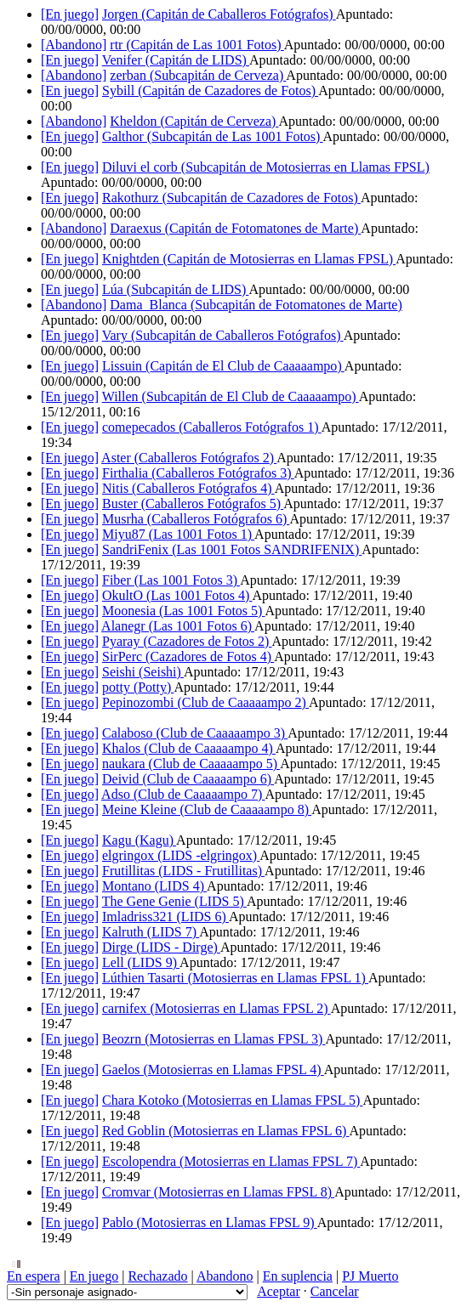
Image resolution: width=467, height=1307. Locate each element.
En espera (33, 1276)
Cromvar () (218, 1192)
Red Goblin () (226, 1130)
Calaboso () (195, 733)
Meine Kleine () (206, 809)
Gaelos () (213, 1069)
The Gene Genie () (174, 901)
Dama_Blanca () (256, 304)
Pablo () (209, 1222)
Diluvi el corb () (266, 167)
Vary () (223, 335)
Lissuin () (223, 366)
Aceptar (278, 1291)
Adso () (183, 794)
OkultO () (177, 595)
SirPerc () (188, 656)
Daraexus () (235, 228)
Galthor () (212, 136)
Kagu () (139, 840)
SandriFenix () (232, 549)
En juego (94, 1276)
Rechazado (157, 1276)
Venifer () (175, 60)
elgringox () (180, 855)
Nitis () (188, 488)
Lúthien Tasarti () (235, 977)
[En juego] (70, 14)
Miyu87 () (178, 534)
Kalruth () (150, 932)
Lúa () (175, 289)
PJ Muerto (370, 1276)
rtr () (196, 44)
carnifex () (216, 1008)
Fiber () (171, 580)
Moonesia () (183, 610)
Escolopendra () (231, 1161)
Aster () (188, 457)
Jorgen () (219, 14)
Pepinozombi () (205, 702)
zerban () (198, 75)
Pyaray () (187, 641)
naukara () (191, 763)
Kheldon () (194, 121)
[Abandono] (73, 44)
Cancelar (334, 1291)
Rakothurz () (231, 197)
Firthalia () (198, 473)
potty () (138, 687)
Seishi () (143, 672)
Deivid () (188, 779)
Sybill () (210, 90)
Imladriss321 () (165, 916)
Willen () (230, 396)
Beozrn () (213, 1039)
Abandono (224, 1276)
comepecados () (212, 427)
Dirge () (161, 947)
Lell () (140, 962)
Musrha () (195, 519)
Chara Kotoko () (232, 1100)
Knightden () (249, 259)
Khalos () (189, 748)
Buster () (192, 503)
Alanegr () (177, 626)
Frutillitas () (183, 870)
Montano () (154, 886)
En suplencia (298, 1276)
